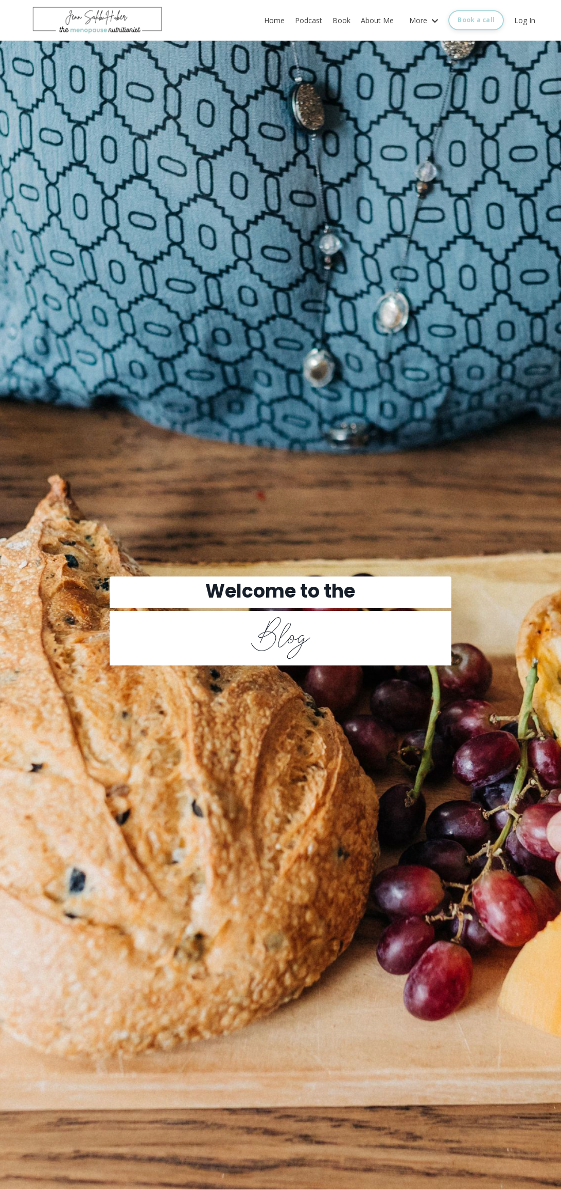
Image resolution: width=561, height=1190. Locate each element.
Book (341, 20)
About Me (377, 20)
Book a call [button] (476, 19)
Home (274, 20)
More (423, 20)
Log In (524, 20)
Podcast (308, 20)
